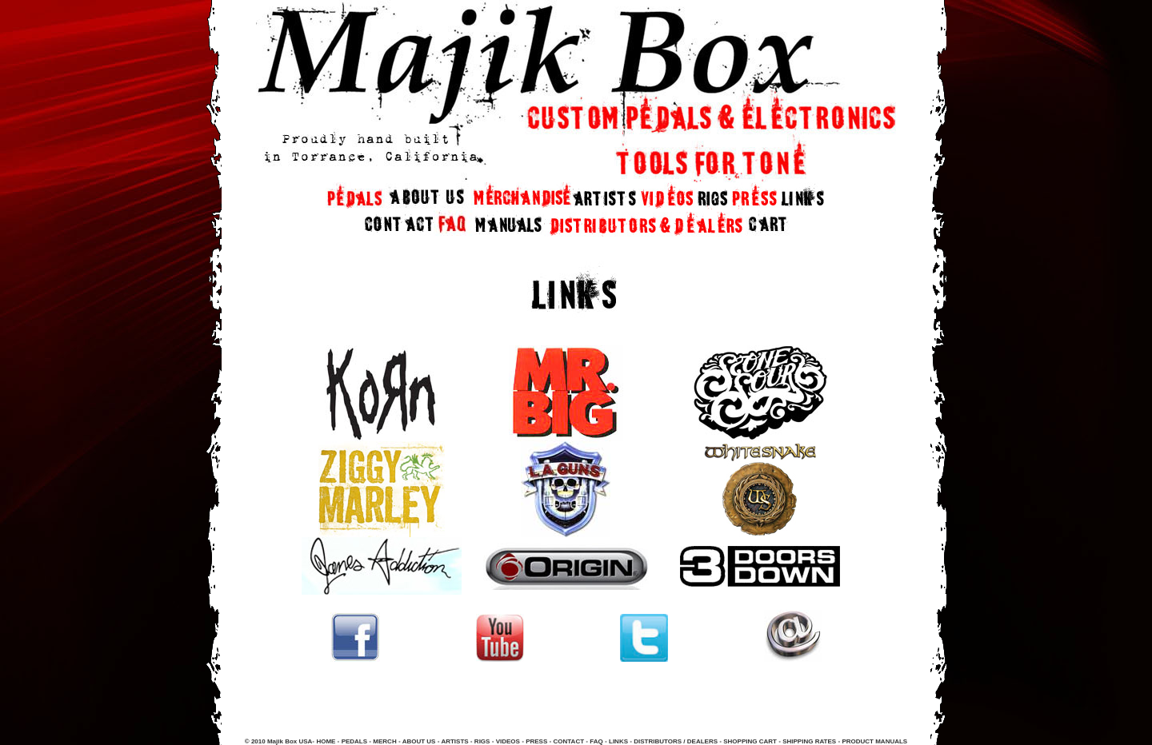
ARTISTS (453, 741)
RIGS (482, 741)
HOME (325, 741)
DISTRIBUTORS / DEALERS (676, 741)
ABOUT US (419, 741)
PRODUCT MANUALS (874, 741)
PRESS (535, 741)
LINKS (618, 741)
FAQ (597, 741)
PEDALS (354, 741)
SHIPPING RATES (809, 741)
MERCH (384, 741)
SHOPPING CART (750, 741)
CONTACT (569, 741)
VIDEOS (508, 741)
